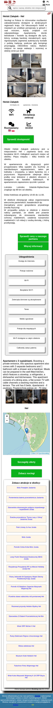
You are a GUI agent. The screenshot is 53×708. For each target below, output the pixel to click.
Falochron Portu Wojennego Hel (26, 666)
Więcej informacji (33, 246)
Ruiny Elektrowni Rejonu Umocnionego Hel (26, 636)
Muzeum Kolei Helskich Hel (26, 656)
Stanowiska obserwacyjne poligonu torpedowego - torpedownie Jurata (26, 508)
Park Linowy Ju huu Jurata (26, 527)
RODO (15, 705)
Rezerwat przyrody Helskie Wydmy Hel (26, 606)
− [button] (7, 421)
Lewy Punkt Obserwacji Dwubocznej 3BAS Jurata (26, 558)
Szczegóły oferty (26, 462)
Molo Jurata (26, 537)
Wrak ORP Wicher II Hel (26, 626)
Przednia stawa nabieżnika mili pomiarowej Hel (26, 597)
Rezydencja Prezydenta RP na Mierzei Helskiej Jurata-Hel (26, 568)
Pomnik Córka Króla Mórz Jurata (26, 547)
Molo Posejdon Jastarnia (26, 488)
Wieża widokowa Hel (26, 646)
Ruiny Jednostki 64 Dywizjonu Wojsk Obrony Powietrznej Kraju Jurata (26, 578)
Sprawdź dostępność (18, 139)
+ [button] (7, 416)
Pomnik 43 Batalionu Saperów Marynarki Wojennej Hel (26, 588)
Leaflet (33, 453)
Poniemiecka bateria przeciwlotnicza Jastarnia (26, 498)
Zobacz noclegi (26, 473)
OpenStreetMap (43, 453)
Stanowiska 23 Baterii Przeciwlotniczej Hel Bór (26, 616)
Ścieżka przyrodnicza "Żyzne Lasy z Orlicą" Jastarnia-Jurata (26, 518)
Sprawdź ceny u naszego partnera (33, 237)
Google (37, 696)
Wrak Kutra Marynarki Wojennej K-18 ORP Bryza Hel (26, 677)
